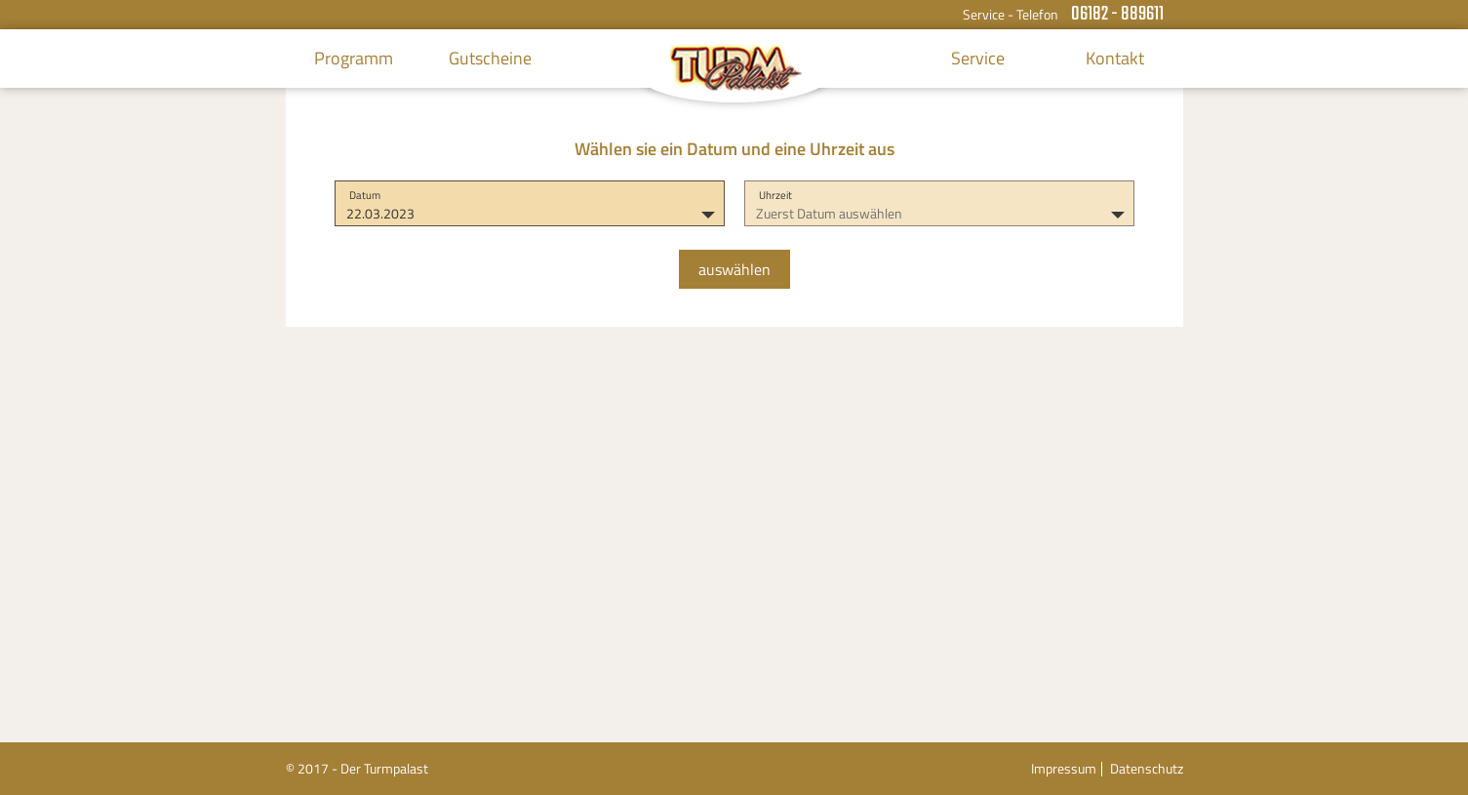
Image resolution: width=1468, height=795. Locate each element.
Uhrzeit (775, 195)
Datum (364, 195)
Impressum (1063, 768)
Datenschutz (1146, 768)
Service (978, 58)
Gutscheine (490, 58)
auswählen (734, 269)
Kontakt (1115, 58)
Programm (353, 58)
